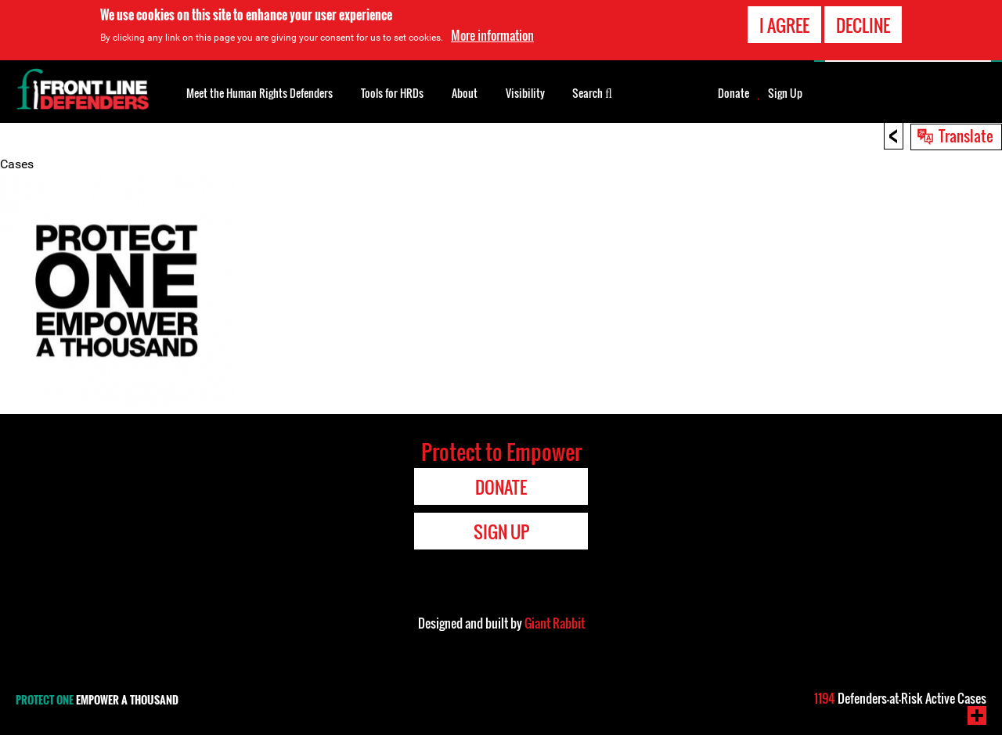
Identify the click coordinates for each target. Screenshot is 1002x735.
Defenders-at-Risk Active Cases (900, 698)
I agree (784, 25)
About (465, 93)
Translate (966, 135)
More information (492, 35)
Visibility (525, 93)
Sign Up (785, 93)
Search (592, 91)
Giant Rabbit (554, 623)
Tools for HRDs (392, 93)
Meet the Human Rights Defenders (259, 93)
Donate (733, 93)
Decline (863, 25)
